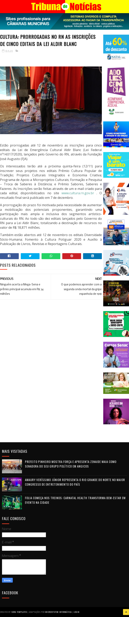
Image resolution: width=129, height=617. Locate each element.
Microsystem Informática (58, 611)
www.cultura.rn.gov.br (78, 193)
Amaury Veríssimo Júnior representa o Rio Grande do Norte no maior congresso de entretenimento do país (75, 481)
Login (76, 611)
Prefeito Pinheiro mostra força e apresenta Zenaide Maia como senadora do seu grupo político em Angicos (70, 463)
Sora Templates (19, 611)
